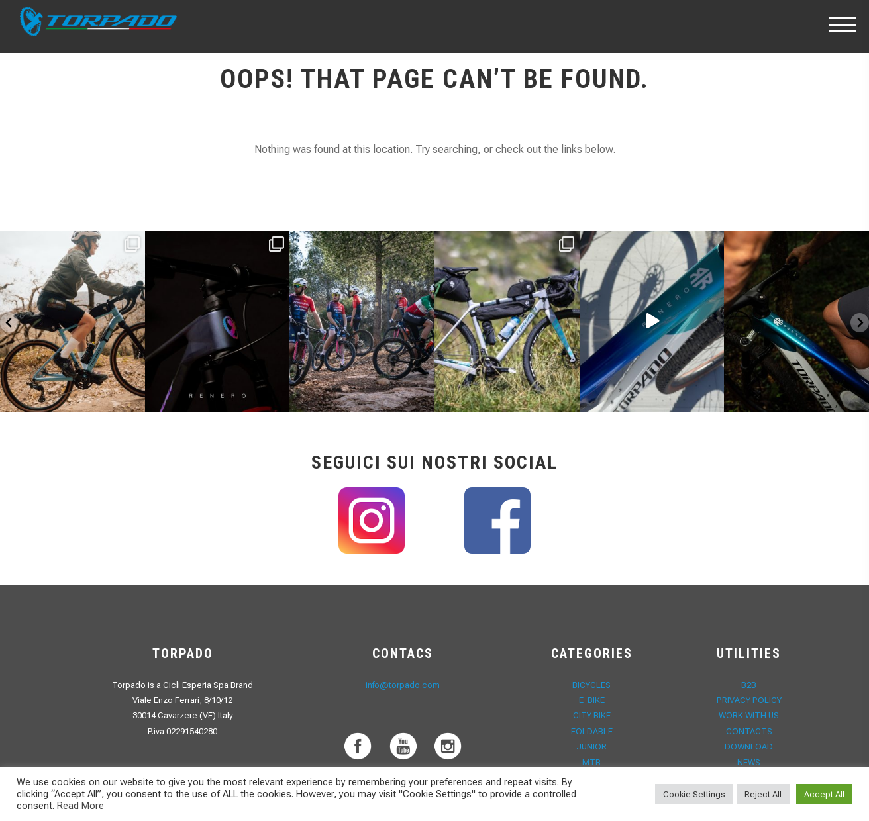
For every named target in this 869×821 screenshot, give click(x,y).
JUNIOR (591, 746)
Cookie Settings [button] (694, 794)
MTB (591, 762)
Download (749, 746)
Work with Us (749, 715)
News (749, 762)
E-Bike (592, 700)
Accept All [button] (824, 794)
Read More (80, 806)
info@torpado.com (403, 685)
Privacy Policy (749, 700)
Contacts (749, 731)
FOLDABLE (592, 731)
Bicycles (591, 685)
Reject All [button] (763, 794)
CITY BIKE (592, 715)
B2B (748, 685)
